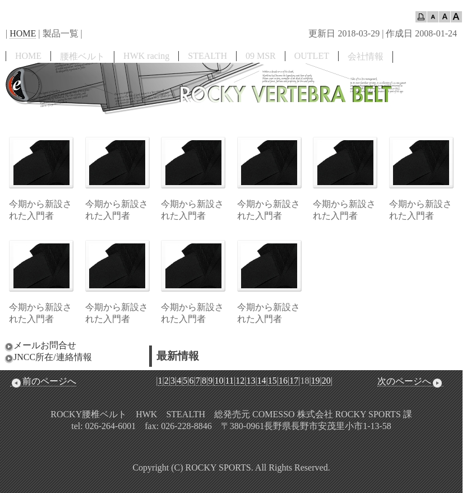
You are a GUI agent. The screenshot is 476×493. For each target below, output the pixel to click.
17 (293, 380)
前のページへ (43, 381)
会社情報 (365, 56)
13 (250, 380)
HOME (23, 33)
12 (239, 380)
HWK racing (146, 56)
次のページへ (410, 381)
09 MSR (261, 56)
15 (272, 380)
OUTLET (311, 56)
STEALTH (207, 56)
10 (218, 380)
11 (229, 380)
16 (283, 380)
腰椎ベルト (82, 56)
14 (261, 380)
